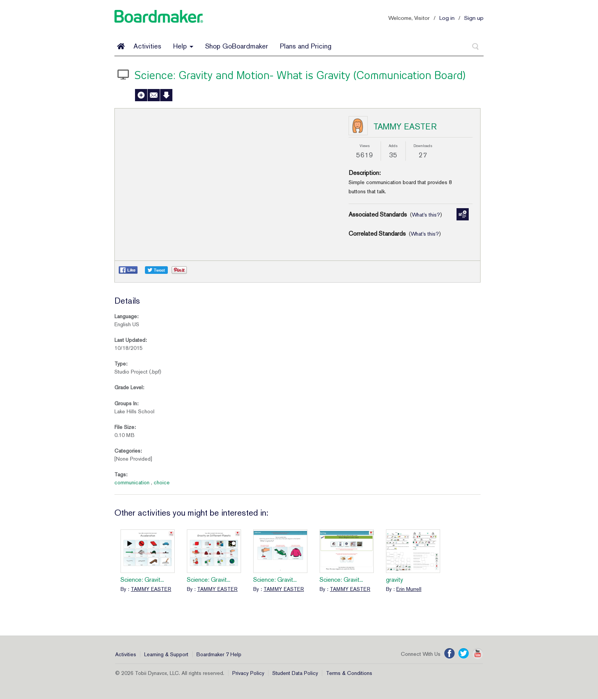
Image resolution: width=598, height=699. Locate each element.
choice (162, 482)
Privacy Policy (248, 673)
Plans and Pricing (305, 46)
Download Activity (166, 95)
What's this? (426, 215)
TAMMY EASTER (405, 126)
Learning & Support (166, 654)
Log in (447, 18)
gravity (394, 579)
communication (132, 482)
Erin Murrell (408, 589)
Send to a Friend (154, 95)
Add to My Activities (141, 95)
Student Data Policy (295, 673)
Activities (147, 46)
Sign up (474, 18)
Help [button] (183, 46)
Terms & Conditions (349, 673)
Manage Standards (463, 214)
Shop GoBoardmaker (236, 46)
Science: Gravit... (142, 579)
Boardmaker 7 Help (218, 654)
